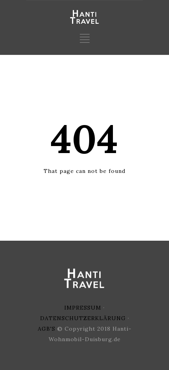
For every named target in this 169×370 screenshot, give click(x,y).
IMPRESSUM (82, 307)
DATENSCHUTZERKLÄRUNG (83, 318)
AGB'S (46, 328)
